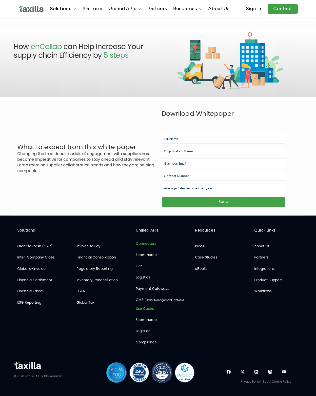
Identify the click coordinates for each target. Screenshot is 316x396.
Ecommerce (146, 255)
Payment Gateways (152, 288)
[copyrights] (15, 376)
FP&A (81, 291)
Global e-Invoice (31, 268)
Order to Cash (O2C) (35, 246)
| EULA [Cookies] (265, 381)
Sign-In (254, 8)
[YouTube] (283, 372)
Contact (282, 8)
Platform (92, 8)
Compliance (146, 342)
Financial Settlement (34, 280)
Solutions (60, 8)
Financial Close (30, 291)
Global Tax (85, 302)
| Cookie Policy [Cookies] (280, 381)
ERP (139, 266)
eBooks (201, 268)
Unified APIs (122, 8)
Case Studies (206, 257)
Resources (185, 8)
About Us (219, 8)
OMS (160, 299)
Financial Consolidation (96, 257)
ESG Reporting (29, 302)
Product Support (268, 280)
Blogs (199, 246)
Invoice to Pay (88, 246)
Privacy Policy (251, 381)
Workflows (263, 291)
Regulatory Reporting (95, 268)
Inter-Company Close (36, 257)
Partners (157, 8)
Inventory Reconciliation (97, 280)
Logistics (143, 277)
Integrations (264, 268)
